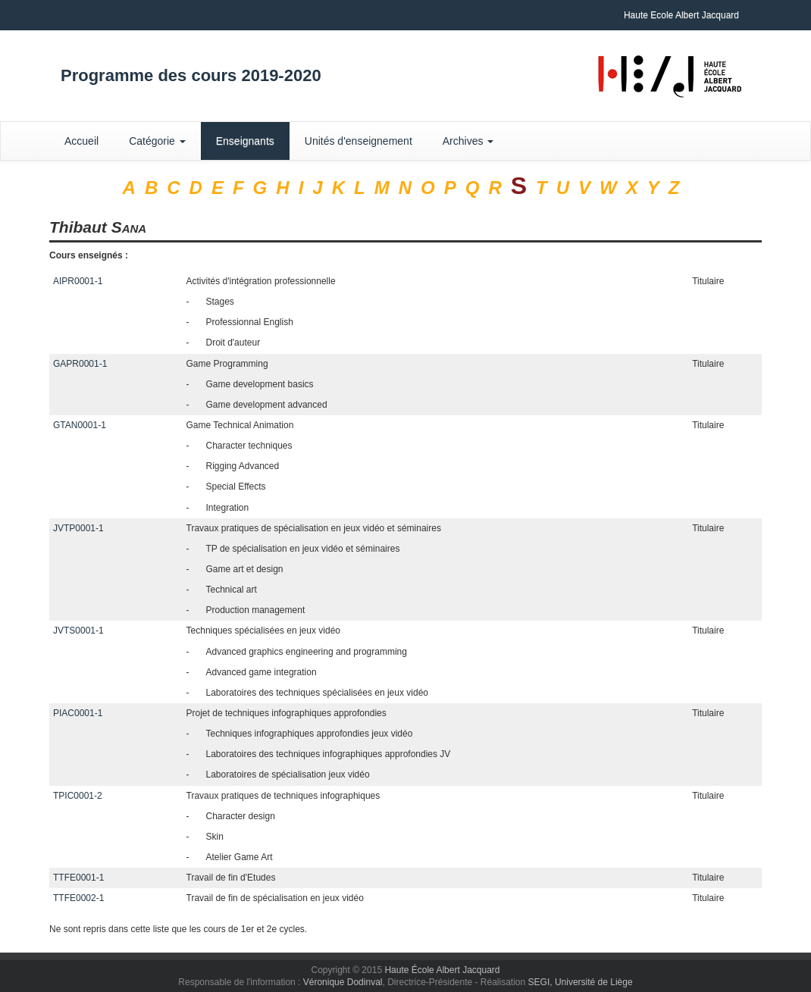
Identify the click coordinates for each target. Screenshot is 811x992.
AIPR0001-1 (77, 281)
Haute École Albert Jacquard (441, 970)
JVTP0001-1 (78, 528)
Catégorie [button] (157, 141)
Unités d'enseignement (358, 141)
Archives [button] (468, 141)
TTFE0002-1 (78, 898)
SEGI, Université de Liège (580, 982)
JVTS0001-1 (78, 630)
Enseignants (245, 141)
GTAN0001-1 (79, 425)
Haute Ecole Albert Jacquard (681, 15)
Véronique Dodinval (343, 982)
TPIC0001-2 (77, 795)
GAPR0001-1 (80, 363)
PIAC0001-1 (77, 713)
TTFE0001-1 (78, 877)
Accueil (81, 141)
